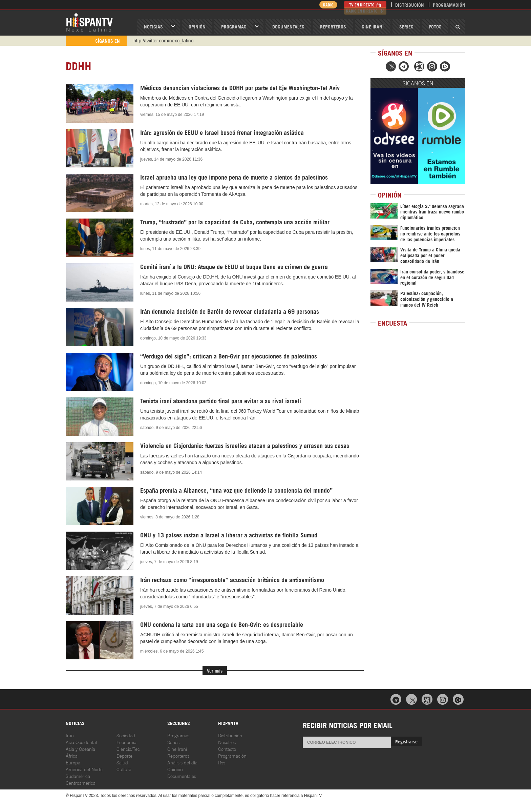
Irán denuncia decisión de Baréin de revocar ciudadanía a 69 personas (229, 311)
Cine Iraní (373, 26)
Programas (234, 26)
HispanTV (89, 22)
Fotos (435, 26)
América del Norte (84, 769)
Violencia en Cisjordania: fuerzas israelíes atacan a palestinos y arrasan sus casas (244, 445)
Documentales (288, 26)
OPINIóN (197, 26)
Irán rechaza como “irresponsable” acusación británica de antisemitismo (232, 579)
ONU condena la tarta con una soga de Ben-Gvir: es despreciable (221, 624)
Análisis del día (182, 762)
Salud (122, 762)
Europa (73, 762)
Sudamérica (78, 776)
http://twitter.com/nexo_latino (163, 40)
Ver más (214, 670)
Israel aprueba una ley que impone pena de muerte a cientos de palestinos (234, 177)
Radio (326, 4)
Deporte (124, 755)
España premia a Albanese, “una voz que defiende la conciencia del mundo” (236, 490)
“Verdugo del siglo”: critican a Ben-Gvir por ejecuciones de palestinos (228, 355)
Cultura (123, 769)
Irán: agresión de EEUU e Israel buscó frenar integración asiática (222, 132)
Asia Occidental (81, 742)
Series (406, 26)
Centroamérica (80, 782)
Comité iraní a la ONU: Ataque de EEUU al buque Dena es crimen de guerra (234, 266)
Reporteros (333, 26)
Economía (126, 742)
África (72, 755)
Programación (449, 4)
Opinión (175, 769)
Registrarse (406, 741)
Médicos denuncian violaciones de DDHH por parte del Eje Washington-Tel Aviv (240, 87)
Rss (221, 762)
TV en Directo (365, 4)
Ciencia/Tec (128, 748)
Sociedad (125, 735)
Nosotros (227, 742)
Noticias (153, 26)
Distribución (409, 4)
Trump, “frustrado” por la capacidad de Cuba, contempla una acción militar (235, 221)
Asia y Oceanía (80, 748)
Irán (70, 735)
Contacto (227, 748)
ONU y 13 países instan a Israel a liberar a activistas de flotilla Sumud (228, 534)
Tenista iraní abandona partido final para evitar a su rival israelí (220, 400)
